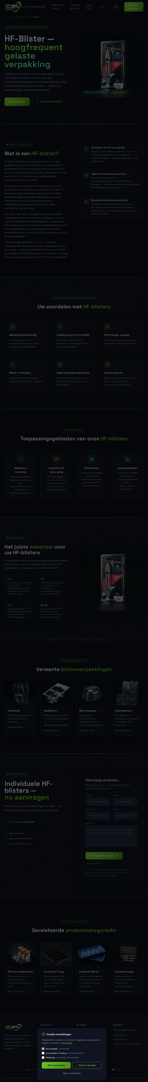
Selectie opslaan (87, 1065)
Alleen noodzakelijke (72, 1073)
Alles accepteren (56, 1065)
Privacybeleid (66, 1043)
